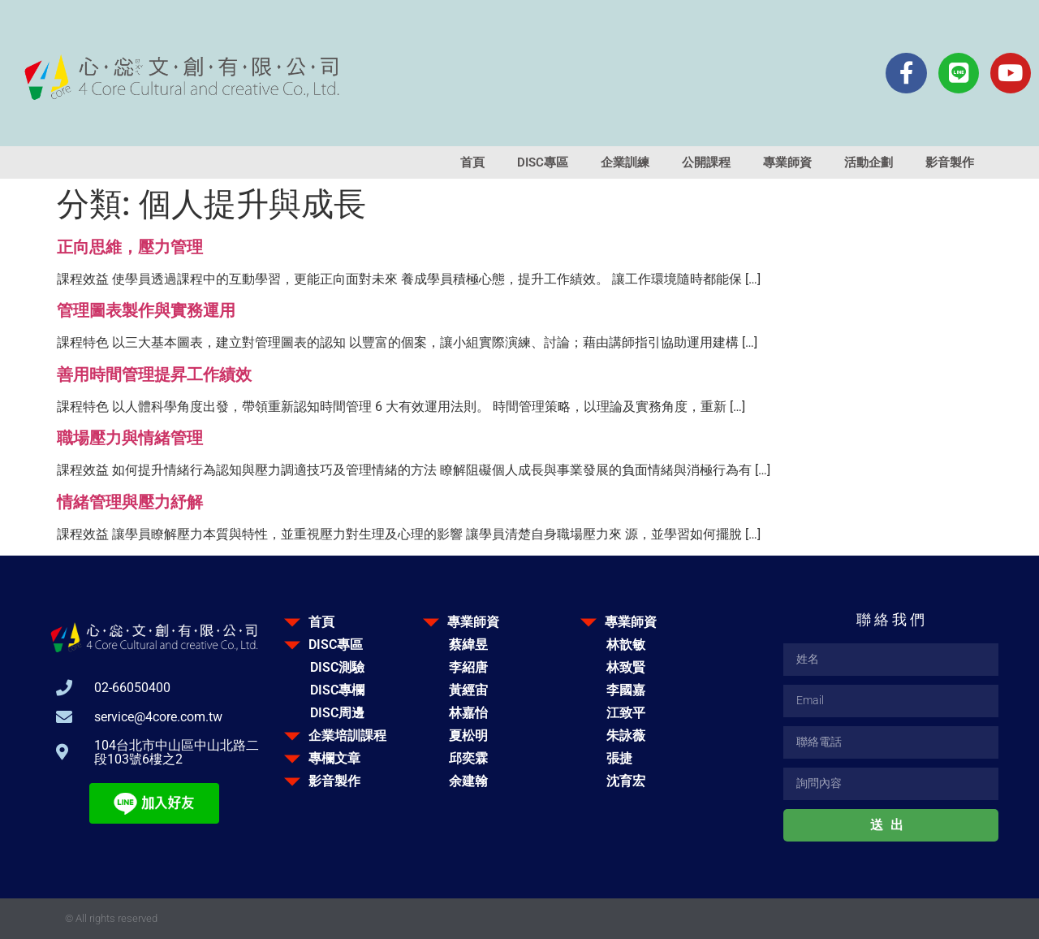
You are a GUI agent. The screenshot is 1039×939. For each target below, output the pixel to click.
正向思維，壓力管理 (130, 247)
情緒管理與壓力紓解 (130, 502)
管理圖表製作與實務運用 (146, 310)
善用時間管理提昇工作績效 (154, 374)
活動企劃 (868, 162)
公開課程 (706, 162)
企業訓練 (625, 162)
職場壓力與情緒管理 (130, 438)
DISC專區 (542, 162)
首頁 (472, 162)
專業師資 (787, 162)
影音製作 (949, 162)
